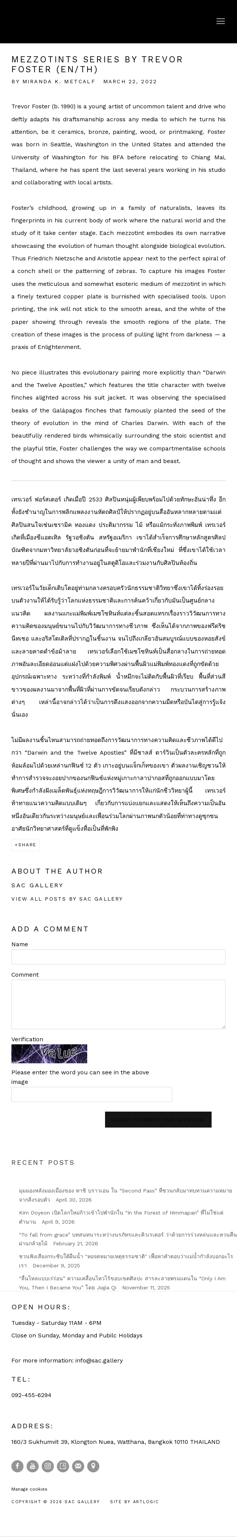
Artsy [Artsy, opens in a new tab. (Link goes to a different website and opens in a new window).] (63, 1466)
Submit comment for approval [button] (158, 1120)
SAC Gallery (45, 22)
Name (19, 944)
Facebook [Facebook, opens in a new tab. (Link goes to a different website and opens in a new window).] (17, 1466)
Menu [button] (220, 21)
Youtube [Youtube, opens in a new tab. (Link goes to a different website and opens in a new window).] (33, 1466)
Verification (27, 1039)
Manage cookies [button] (29, 1489)
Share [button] (27, 844)
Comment (25, 974)
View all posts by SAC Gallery (67, 899)
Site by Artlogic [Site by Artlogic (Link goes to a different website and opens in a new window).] (134, 1501)
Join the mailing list (78, 1466)
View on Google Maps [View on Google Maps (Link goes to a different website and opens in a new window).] (93, 1466)
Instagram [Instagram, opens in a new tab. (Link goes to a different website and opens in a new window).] (48, 1466)
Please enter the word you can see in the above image (80, 1077)
